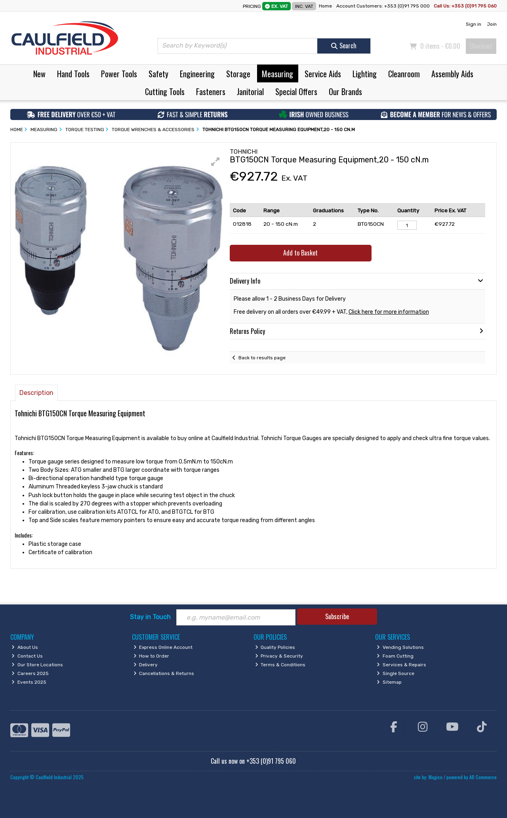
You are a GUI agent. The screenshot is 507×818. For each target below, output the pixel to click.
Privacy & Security (279, 656)
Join (492, 24)
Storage (238, 74)
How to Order (151, 656)
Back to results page (262, 357)
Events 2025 (28, 682)
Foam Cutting (395, 656)
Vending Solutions (400, 647)
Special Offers (296, 91)
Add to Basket (300, 252)
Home (325, 6)
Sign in (473, 24)
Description (36, 393)
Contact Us (27, 656)
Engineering (197, 74)
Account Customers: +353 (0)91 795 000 (383, 6)
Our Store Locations (37, 664)
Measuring (277, 74)
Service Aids (323, 74)
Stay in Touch (150, 617)
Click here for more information (389, 312)
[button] (215, 161)
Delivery (145, 664)
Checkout (481, 46)
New (39, 74)
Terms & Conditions (280, 664)
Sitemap (389, 682)
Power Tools (119, 74)
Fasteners (210, 91)
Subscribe (337, 616)
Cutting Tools (165, 91)
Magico (435, 777)
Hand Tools (73, 74)
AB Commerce (483, 777)
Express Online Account (163, 647)
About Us (24, 647)
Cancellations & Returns (163, 673)
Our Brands (345, 91)
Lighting (365, 74)
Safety (158, 74)
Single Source (395, 673)
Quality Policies (275, 647)
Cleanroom (404, 74)
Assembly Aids (452, 74)
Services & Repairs (401, 664)
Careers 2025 (30, 673)
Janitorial (250, 91)
